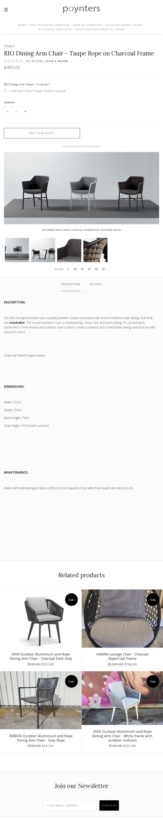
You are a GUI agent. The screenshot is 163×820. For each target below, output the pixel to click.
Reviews (96, 284)
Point (9, 46)
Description (70, 284)
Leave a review (56, 61)
